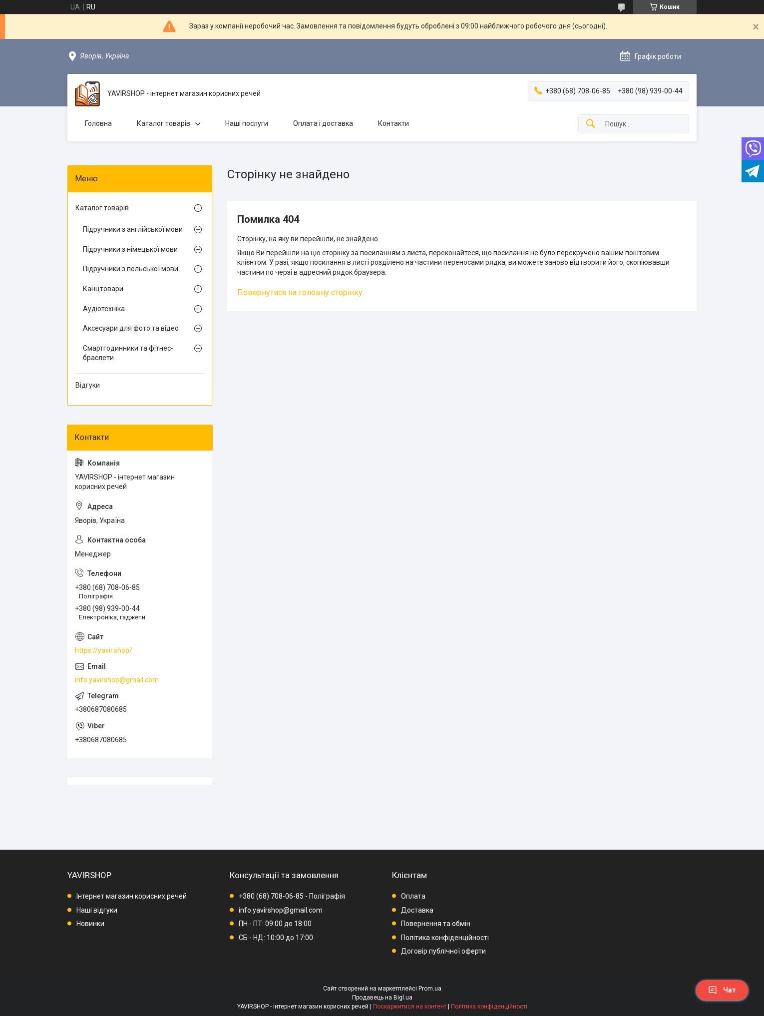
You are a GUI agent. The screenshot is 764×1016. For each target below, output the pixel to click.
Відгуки (87, 385)
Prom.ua (429, 988)
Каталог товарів (163, 123)
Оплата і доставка (323, 123)
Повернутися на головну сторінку (300, 292)
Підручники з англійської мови (133, 229)
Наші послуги (246, 123)
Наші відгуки (96, 910)
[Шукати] (591, 124)
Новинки (90, 924)
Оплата (413, 896)
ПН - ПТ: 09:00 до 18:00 (275, 924)
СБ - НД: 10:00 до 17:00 (276, 938)
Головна (98, 123)
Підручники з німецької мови (130, 249)
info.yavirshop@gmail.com (117, 680)
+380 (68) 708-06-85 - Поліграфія (292, 896)
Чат (722, 990)
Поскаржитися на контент (409, 1006)
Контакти (393, 123)
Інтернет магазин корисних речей (131, 896)
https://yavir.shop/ (103, 650)
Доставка (417, 910)
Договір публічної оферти (443, 951)
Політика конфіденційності (445, 938)
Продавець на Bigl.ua (382, 997)
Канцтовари (103, 289)
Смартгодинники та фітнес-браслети (128, 353)
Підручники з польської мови (130, 269)
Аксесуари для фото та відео (131, 328)
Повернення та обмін (435, 924)
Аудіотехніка (104, 309)
